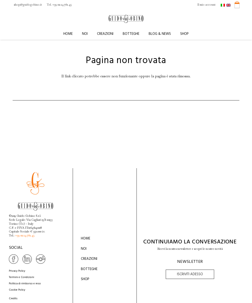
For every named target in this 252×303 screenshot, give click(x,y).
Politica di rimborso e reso (25, 283)
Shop (85, 279)
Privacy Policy (17, 271)
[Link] (126, 19)
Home (85, 238)
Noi (83, 249)
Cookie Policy (17, 290)
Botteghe (89, 269)
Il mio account (206, 5)
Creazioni (89, 259)
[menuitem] (223, 5)
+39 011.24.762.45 (25, 235)
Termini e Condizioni (21, 277)
